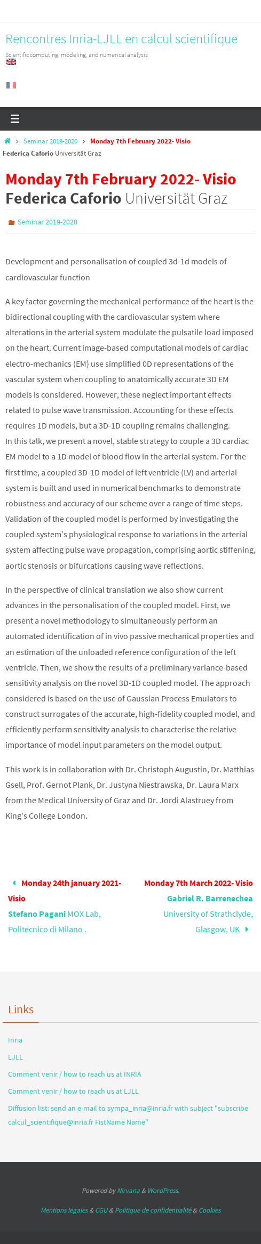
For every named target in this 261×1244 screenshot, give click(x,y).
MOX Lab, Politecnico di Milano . (65, 905)
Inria (15, 1040)
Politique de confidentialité (153, 1210)
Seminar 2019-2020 (50, 141)
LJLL (15, 1057)
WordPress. (163, 1190)
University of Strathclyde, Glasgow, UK (198, 905)
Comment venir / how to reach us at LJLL (73, 1091)
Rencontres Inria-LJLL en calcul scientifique (121, 38)
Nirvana (128, 1190)
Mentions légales (64, 1210)
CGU (101, 1210)
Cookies (209, 1210)
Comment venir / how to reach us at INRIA (74, 1074)
